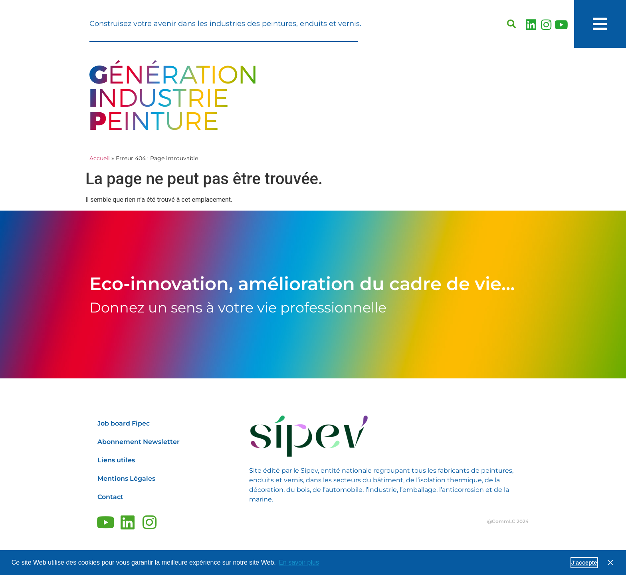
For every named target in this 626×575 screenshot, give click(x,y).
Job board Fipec (123, 423)
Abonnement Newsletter (138, 442)
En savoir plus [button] (299, 562)
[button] (511, 24)
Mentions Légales (126, 478)
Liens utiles (116, 460)
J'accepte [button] (584, 562)
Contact (110, 497)
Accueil (99, 158)
